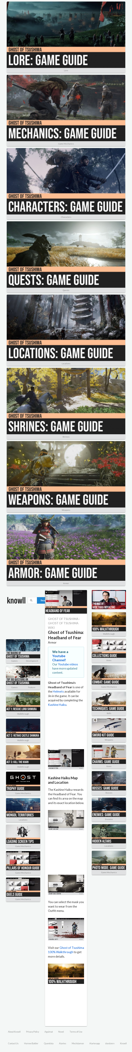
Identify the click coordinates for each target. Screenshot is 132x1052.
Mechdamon (78, 1043)
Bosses (109, 793)
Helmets (58, 691)
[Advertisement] (23, 624)
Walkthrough (23, 714)
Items (108, 660)
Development (32, 661)
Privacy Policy (32, 1032)
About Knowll (14, 1032)
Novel (61, 1032)
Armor (66, 583)
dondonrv (109, 1043)
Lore (66, 70)
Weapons (66, 510)
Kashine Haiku (57, 704)
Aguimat (49, 1032)
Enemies (109, 819)
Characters (66, 217)
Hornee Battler (31, 1043)
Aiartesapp (94, 1043)
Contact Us (13, 1043)
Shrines (66, 437)
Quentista (48, 1043)
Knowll (123, 1043)
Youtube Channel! (59, 658)
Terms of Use (76, 1032)
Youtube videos (68, 664)
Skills (109, 713)
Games (14, 661)
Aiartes (62, 1043)
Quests (66, 290)
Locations (66, 363)
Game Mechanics (66, 144)
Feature (31, 687)
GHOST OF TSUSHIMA (63, 619)
